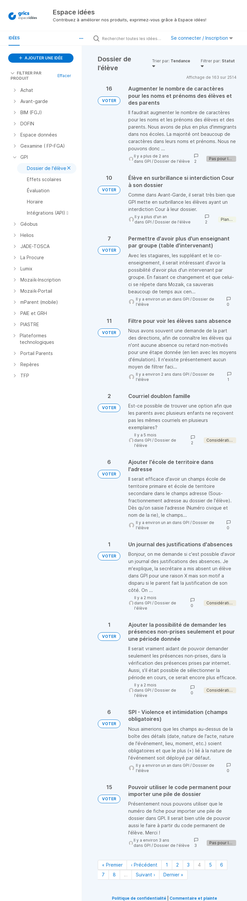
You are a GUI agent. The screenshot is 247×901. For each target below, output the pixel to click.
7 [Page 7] (103, 874)
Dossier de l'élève (172, 161)
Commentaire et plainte (193, 898)
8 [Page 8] (114, 874)
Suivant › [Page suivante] (145, 874)
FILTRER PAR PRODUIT (25, 76)
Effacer (64, 75)
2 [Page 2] (177, 865)
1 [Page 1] (167, 865)
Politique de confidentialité (139, 898)
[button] (81, 38)
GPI (147, 161)
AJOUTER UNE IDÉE (41, 57)
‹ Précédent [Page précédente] (144, 865)
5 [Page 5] (210, 865)
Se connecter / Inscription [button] (202, 38)
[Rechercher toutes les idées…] (132, 38)
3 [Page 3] (188, 865)
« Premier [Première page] (112, 865)
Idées (14, 37)
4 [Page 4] (199, 865)
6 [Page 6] (221, 865)
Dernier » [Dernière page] (173, 874)
